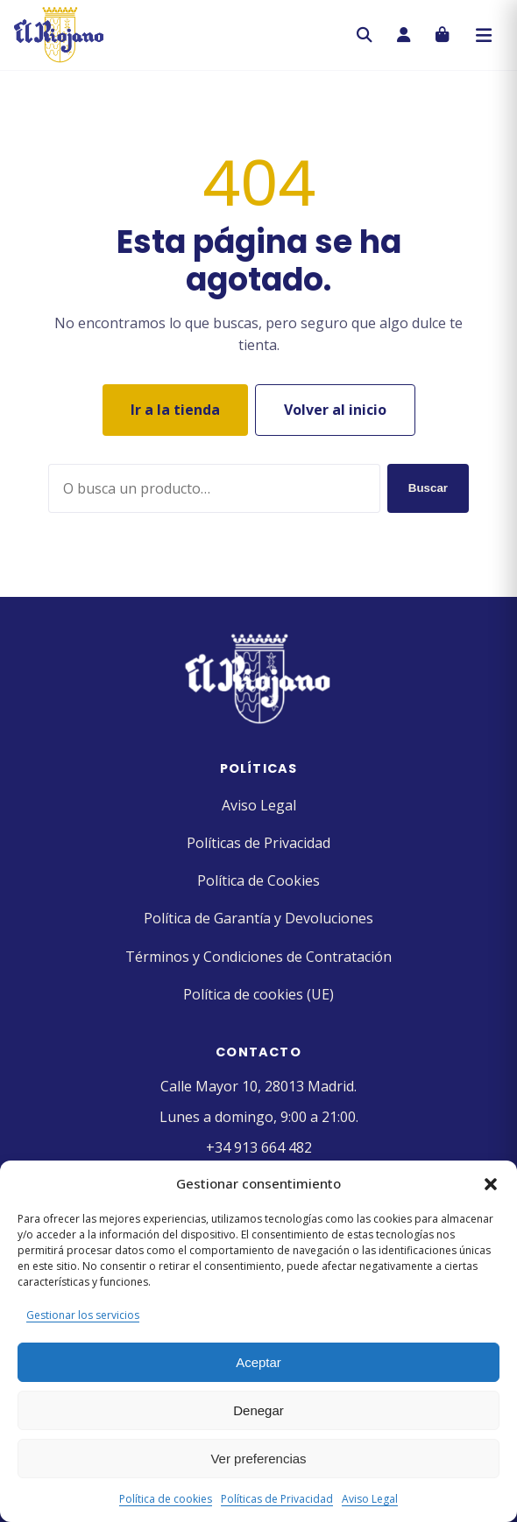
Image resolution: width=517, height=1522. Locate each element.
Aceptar (258, 1362)
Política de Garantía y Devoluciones (258, 918)
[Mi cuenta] (403, 35)
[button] (490, 1184)
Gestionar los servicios (82, 1315)
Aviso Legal (370, 1498)
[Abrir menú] (483, 35)
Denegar (258, 1410)
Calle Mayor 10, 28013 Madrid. (258, 1086)
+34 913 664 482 (259, 1147)
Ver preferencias (258, 1458)
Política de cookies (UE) (258, 994)
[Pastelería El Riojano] (58, 35)
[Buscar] (364, 35)
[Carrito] (441, 35)
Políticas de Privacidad (277, 1498)
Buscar (428, 487)
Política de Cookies (258, 880)
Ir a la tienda (175, 409)
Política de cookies (165, 1498)
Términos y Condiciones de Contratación (258, 956)
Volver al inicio (335, 409)
